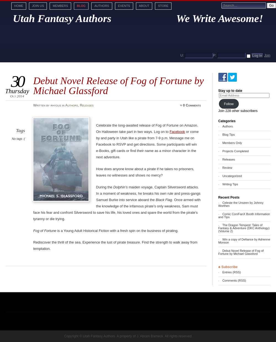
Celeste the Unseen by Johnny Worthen (241, 204)
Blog (81, 5)
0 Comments (192, 105)
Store (163, 5)
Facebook (177, 132)
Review (227, 167)
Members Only (232, 143)
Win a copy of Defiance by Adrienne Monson (244, 241)
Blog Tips (228, 134)
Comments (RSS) (234, 280)
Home (18, 5)
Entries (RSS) (231, 272)
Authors (101, 5)
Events (124, 5)
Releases (87, 105)
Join (267, 55)
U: (182, 55)
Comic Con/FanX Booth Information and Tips (244, 215)
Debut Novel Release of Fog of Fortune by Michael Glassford (241, 252)
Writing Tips (230, 184)
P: (214, 55)
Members (60, 5)
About (144, 5)
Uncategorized (232, 176)
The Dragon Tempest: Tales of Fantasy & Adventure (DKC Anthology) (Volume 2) (244, 228)
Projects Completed (235, 151)
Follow (229, 104)
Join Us (38, 5)
